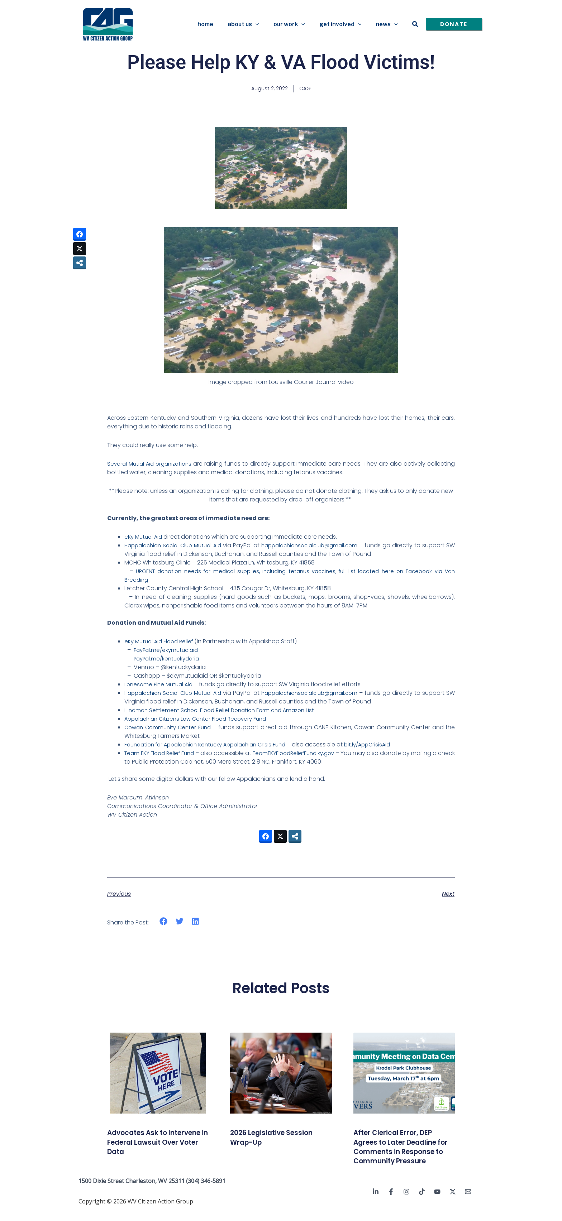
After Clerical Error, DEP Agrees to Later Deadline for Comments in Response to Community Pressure (402, 1152)
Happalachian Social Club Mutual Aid (179, 546)
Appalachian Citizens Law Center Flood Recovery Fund (200, 720)
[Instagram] (406, 1202)
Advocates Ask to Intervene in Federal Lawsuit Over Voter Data (157, 1143)
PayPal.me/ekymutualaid (168, 651)
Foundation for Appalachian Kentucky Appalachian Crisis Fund (211, 745)
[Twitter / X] (452, 1202)
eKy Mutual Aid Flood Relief (161, 642)
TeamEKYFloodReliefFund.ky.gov (305, 754)
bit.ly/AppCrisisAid (381, 745)
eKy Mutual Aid (144, 538)
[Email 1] (468, 1202)
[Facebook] (391, 1202)
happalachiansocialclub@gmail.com (333, 546)
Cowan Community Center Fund (169, 728)
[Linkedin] (375, 1202)
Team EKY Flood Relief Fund (162, 754)
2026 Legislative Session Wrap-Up (279, 1138)
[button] (265, 24)
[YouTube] (437, 1202)
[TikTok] (422, 1202)
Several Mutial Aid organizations (151, 465)
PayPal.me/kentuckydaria (169, 659)
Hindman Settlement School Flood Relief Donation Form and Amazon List (224, 711)
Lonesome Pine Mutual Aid (160, 685)
